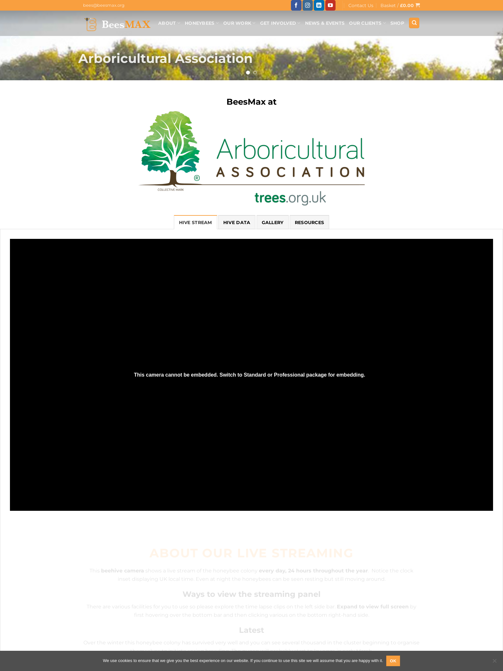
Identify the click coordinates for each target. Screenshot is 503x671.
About (169, 23)
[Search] (414, 23)
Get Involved (280, 23)
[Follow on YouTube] (330, 5)
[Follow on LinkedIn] (319, 5)
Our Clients (367, 23)
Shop (397, 23)
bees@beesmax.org (103, 5)
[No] (494, 663)
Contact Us (360, 5)
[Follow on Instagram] (308, 5)
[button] (400, 5)
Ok (393, 660)
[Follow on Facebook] (296, 5)
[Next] (487, 40)
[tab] (195, 222)
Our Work (239, 23)
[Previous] (15, 40)
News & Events (325, 23)
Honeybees (202, 23)
